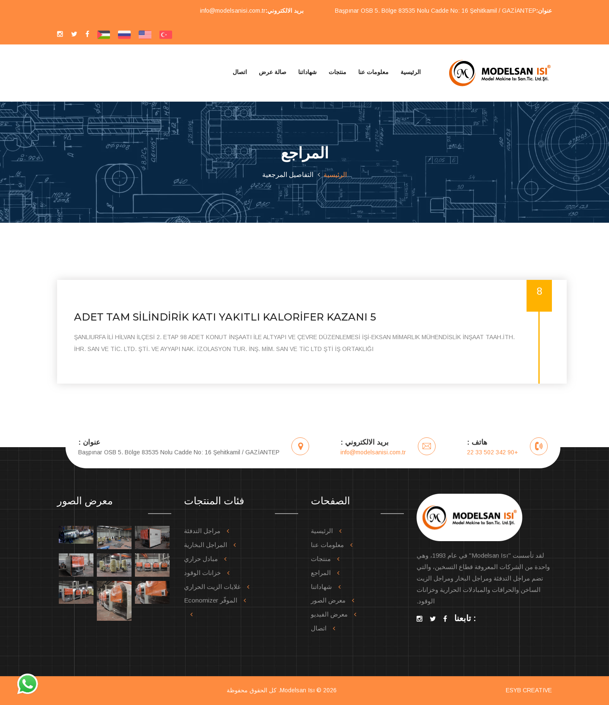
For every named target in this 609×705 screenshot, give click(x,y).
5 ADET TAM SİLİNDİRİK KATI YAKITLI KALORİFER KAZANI (225, 317)
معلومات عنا (373, 72)
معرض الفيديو (329, 614)
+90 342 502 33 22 (492, 452)
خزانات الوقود (202, 572)
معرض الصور (328, 600)
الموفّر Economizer (210, 600)
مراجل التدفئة (202, 530)
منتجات (337, 72)
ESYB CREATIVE (529, 690)
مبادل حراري (201, 558)
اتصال (240, 72)
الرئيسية (411, 72)
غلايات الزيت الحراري (212, 586)
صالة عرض (272, 72)
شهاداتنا (307, 72)
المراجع (321, 572)
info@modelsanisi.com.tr (233, 10)
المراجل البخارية (205, 544)
